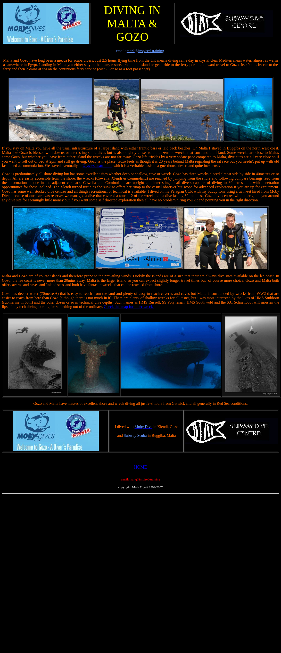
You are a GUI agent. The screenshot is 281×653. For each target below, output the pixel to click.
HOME (140, 467)
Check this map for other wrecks (129, 307)
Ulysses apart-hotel (97, 166)
